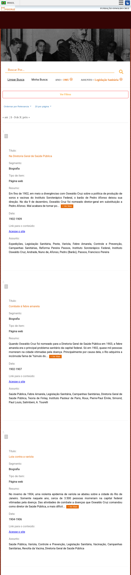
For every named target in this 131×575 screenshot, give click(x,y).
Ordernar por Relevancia (18, 106)
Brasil (10, 2)
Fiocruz (10, 8)
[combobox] (65, 72)
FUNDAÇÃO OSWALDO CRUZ (114, 8)
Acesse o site (17, 231)
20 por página (43, 106)
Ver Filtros (65, 94)
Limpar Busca (16, 79)
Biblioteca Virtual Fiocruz (54, 21)
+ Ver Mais (67, 206)
